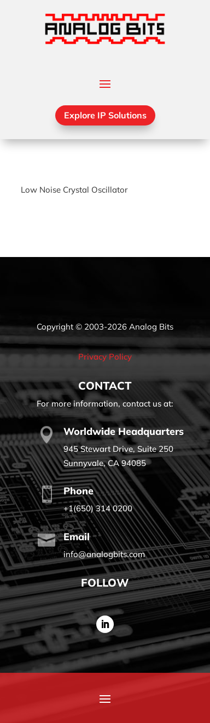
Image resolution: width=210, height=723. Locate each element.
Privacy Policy (105, 356)
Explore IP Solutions (105, 115)
